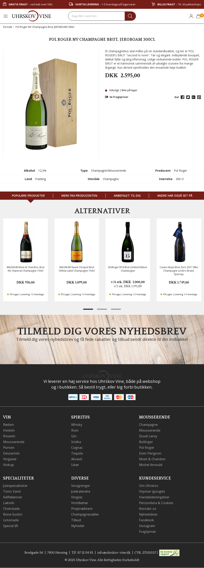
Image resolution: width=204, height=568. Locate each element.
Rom (74, 430)
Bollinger (146, 442)
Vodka (76, 442)
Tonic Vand (12, 491)
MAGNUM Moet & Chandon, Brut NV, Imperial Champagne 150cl (25, 268)
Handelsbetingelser (154, 497)
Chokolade (11, 508)
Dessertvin (11, 453)
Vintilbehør (79, 503)
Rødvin (8, 424)
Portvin (8, 447)
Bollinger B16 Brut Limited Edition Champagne (127, 268)
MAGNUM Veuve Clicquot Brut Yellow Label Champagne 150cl (77, 268)
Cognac (77, 447)
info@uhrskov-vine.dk (113, 552)
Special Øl (10, 526)
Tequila (77, 453)
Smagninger (80, 485)
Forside (7, 27)
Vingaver (10, 459)
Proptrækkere (81, 508)
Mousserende (13, 442)
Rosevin (9, 436)
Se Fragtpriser (116, 97)
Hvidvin (9, 430)
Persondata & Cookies (156, 503)
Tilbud (76, 520)
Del (177, 97)
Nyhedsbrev (148, 514)
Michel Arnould (150, 465)
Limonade (11, 520)
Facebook (146, 520)
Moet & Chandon (152, 459)
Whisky (76, 424)
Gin (73, 436)
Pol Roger (146, 447)
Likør (75, 465)
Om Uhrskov (148, 485)
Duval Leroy (148, 436)
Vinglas (76, 497)
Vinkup (8, 465)
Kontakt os (147, 508)
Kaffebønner (12, 497)
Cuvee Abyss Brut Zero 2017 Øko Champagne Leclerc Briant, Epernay (179, 270)
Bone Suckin (12, 514)
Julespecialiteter (15, 485)
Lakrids (8, 503)
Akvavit (76, 459)
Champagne (148, 424)
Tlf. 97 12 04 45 (82, 552)
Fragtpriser (147, 531)
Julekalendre (80, 491)
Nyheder (77, 526)
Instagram (147, 526)
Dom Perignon (150, 453)
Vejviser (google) (152, 491)
